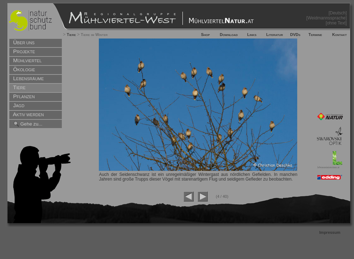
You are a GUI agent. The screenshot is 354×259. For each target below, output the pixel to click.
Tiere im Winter (94, 34)
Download (229, 34)
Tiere (71, 34)
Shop (205, 34)
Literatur (274, 34)
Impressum (329, 232)
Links (252, 34)
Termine (315, 34)
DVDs (295, 34)
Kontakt (339, 34)
